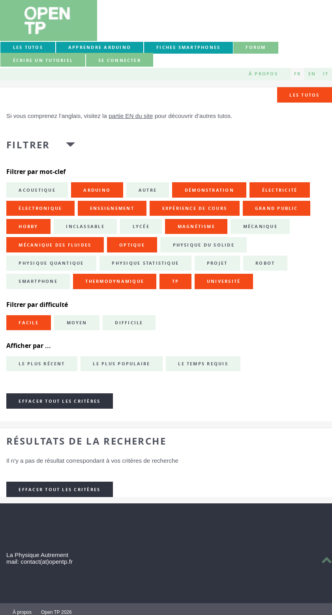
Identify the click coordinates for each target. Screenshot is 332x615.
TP (175, 281)
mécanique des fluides (55, 245)
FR (297, 74)
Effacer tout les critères (59, 401)
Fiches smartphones (188, 47)
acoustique (37, 190)
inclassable (85, 226)
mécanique (260, 226)
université (223, 281)
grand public (276, 208)
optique (132, 245)
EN (312, 74)
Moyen (77, 323)
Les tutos (28, 47)
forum (256, 47)
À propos (263, 74)
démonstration (209, 190)
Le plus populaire (121, 364)
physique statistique (145, 263)
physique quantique (51, 263)
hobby (28, 226)
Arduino (97, 190)
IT (325, 74)
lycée (141, 226)
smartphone (38, 281)
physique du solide (203, 245)
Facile (28, 323)
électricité (280, 190)
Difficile (129, 323)
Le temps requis (203, 364)
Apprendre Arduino (99, 47)
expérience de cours (194, 208)
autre (148, 190)
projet (217, 263)
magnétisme (196, 226)
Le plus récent (42, 364)
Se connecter (119, 60)
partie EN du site (131, 115)
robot (265, 263)
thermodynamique (114, 281)
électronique (40, 208)
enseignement (112, 208)
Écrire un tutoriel (43, 60)
